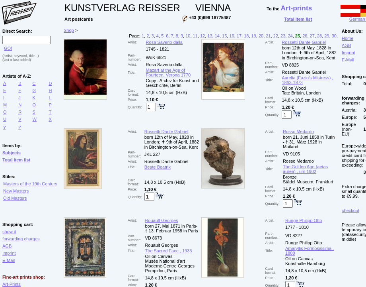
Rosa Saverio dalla (164, 42)
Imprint (9, 253)
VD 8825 (290, 65)
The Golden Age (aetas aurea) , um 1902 (305, 169)
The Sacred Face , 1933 (168, 250)
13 (209, 35)
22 (275, 35)
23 (282, 35)
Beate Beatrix (157, 167)
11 (195, 35)
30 (334, 35)
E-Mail (8, 260)
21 (268, 35)
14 (217, 35)
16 (231, 35)
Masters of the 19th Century (30, 183)
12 (202, 35)
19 (253, 35)
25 (297, 35)
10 (187, 35)
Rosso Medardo (298, 131)
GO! (8, 48)
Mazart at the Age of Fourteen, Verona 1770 (168, 72)
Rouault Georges (161, 220)
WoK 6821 (156, 57)
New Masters (16, 191)
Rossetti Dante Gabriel (304, 42)
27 (312, 35)
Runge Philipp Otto (303, 220)
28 (319, 35)
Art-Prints (11, 284)
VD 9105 (291, 153)
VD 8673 (153, 238)
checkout (350, 210)
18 (246, 35)
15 (224, 35)
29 (326, 35)
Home (347, 38)
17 (239, 35)
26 (304, 35)
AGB (7, 246)
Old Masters (15, 198)
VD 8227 (293, 235)
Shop (69, 30)
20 (261, 35)
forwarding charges (21, 238)
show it (9, 231)
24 (290, 35)
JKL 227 (152, 154)
